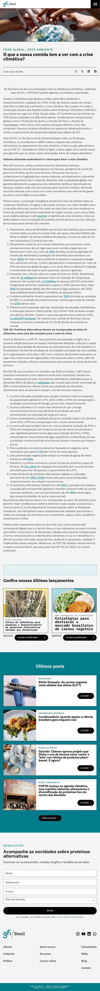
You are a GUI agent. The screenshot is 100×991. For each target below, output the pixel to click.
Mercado (45, 678)
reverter (42, 216)
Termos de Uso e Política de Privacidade (66, 917)
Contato (86, 967)
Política (7, 961)
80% (30, 459)
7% (41, 451)
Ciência (7, 946)
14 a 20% (30, 466)
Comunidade (89, 946)
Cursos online (48, 961)
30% (21, 259)
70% (52, 251)
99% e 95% (37, 477)
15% (17, 303)
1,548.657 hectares (23, 318)
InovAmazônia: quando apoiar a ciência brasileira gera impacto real (66, 718)
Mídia (84, 953)
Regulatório (48, 747)
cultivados (43, 382)
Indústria (9, 953)
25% (13, 288)
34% (67, 296)
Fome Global (14, 49)
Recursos (45, 953)
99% (73, 492)
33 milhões (27, 277)
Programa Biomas (51, 713)
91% (64, 485)
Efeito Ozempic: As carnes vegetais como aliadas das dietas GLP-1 (63, 683)
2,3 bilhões (49, 281)
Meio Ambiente (40, 49)
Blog (84, 961)
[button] (75, 71)
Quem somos (47, 946)
